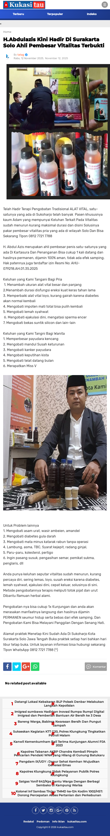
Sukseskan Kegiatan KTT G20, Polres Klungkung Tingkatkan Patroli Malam (59, 733)
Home (7, 31)
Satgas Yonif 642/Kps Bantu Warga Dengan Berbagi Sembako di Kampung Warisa (59, 783)
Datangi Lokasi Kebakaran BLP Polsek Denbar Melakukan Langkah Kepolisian (59, 703)
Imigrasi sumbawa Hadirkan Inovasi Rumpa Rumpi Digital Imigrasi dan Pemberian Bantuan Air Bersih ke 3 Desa (59, 713)
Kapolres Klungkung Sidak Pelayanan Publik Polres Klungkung (59, 773)
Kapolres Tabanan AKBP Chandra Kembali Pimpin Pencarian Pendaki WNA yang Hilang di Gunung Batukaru (59, 753)
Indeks (92, 14)
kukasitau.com (77, 821)
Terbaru (18, 14)
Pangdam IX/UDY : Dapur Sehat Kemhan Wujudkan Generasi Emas (59, 763)
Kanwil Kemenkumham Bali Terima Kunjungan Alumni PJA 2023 (59, 743)
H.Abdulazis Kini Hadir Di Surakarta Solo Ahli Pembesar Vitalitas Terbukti (53, 42)
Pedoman (43, 821)
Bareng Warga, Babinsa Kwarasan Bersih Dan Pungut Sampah (59, 723)
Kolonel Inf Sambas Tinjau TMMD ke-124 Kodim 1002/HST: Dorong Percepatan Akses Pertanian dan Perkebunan (59, 793)
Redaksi (28, 821)
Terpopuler (55, 14)
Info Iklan (58, 821)
